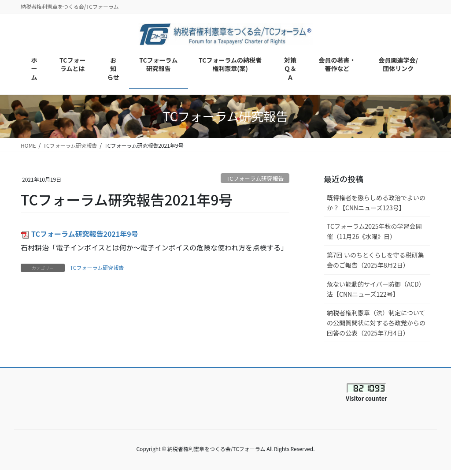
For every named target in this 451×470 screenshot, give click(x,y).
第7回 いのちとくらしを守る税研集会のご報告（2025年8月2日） (375, 259)
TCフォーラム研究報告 (255, 178)
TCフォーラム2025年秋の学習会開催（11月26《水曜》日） (374, 231)
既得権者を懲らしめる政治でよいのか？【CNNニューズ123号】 (376, 202)
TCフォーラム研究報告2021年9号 (79, 233)
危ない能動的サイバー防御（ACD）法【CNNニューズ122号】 (376, 289)
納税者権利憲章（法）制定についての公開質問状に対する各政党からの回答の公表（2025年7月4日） (376, 322)
